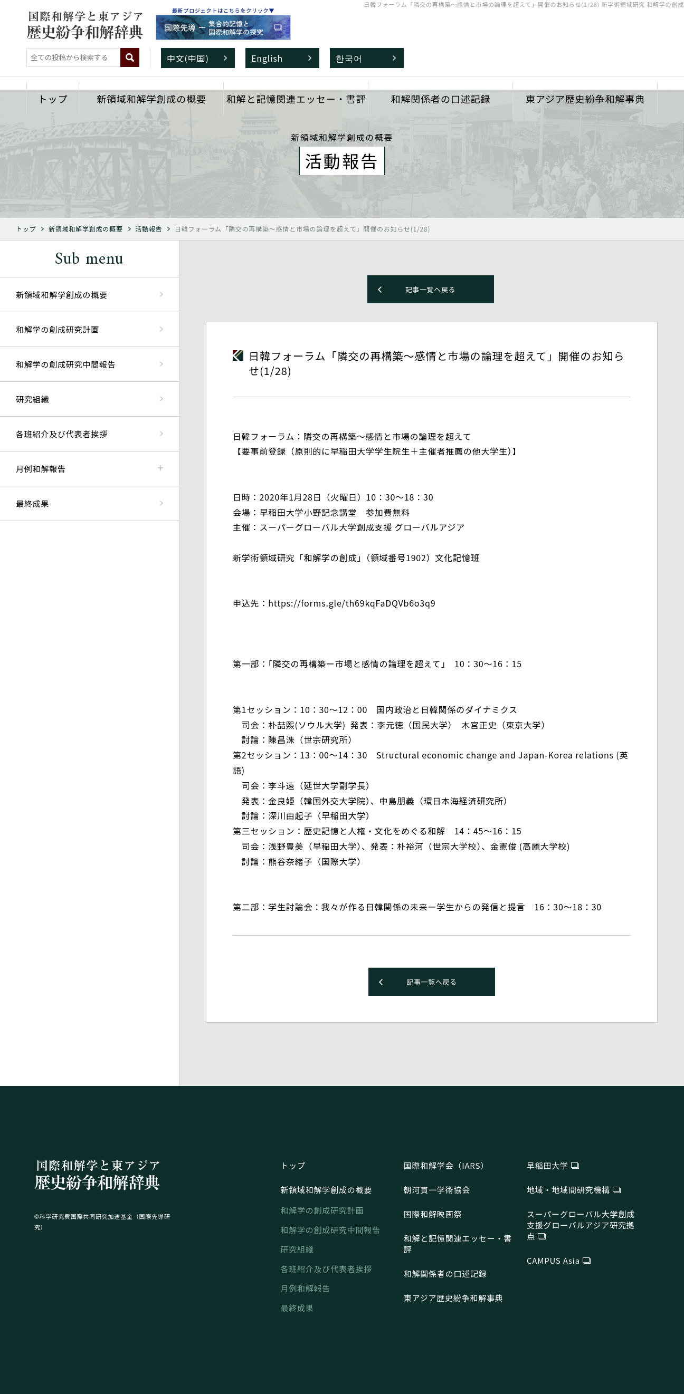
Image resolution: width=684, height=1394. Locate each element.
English (267, 58)
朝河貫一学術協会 (437, 1189)
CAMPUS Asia (553, 1260)
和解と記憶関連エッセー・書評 (296, 98)
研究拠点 (581, 1225)
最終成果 (32, 503)
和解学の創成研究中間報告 (66, 364)
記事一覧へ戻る (430, 289)
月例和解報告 (305, 1288)
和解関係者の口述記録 (441, 98)
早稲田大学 (547, 1165)
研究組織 (32, 399)
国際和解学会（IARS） (446, 1165)
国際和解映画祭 (433, 1213)
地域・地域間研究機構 (568, 1189)
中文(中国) (188, 58)
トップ (53, 98)
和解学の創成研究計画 (57, 329)
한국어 (349, 58)
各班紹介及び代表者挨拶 (62, 433)
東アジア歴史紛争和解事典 (585, 98)
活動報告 (148, 228)
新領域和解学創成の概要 (151, 98)
